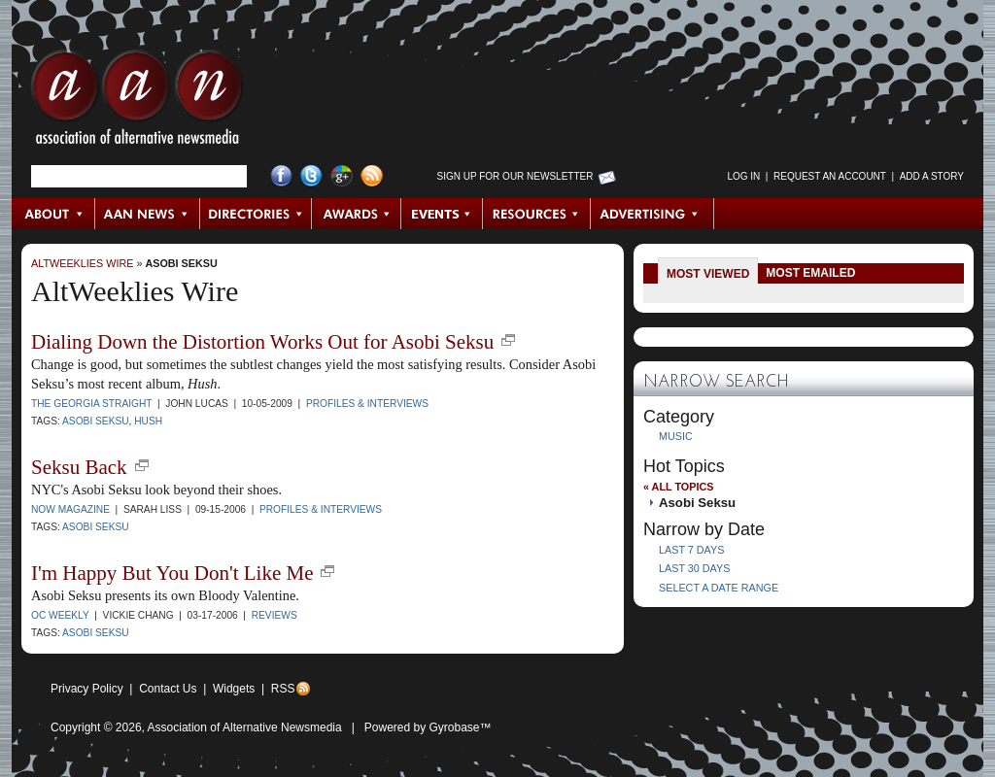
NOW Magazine (70, 509)
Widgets (234, 688)
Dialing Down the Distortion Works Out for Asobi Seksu (262, 342)
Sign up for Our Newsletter (515, 176)
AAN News (148, 213)
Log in (743, 176)
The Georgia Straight (91, 403)
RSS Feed (371, 176)
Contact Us (167, 688)
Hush (148, 421)
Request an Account (829, 176)
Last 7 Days (691, 550)
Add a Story (932, 176)
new (508, 340)
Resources (537, 213)
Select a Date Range (718, 587)
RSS (283, 688)
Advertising (652, 213)
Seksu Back (79, 467)
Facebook (281, 176)
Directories (256, 213)
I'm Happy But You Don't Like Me (172, 573)
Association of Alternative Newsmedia (245, 727)
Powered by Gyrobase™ (428, 727)
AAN (137, 102)
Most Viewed (708, 274)
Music (676, 436)
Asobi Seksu (181, 263)
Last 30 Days (694, 568)
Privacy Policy (87, 688)
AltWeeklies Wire (82, 263)
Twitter (311, 176)
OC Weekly (60, 615)
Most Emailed (810, 273)
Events (442, 213)
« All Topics (678, 486)
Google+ (341, 176)
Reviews (274, 615)
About (54, 213)
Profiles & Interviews (367, 403)
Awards (356, 213)
